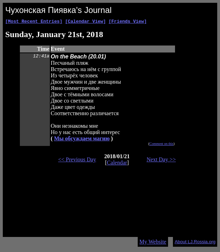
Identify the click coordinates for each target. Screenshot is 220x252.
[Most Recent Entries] (33, 22)
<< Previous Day (77, 160)
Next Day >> (161, 160)
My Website (152, 242)
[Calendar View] (85, 22)
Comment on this (162, 145)
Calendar (117, 164)
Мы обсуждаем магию (81, 139)
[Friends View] (127, 22)
